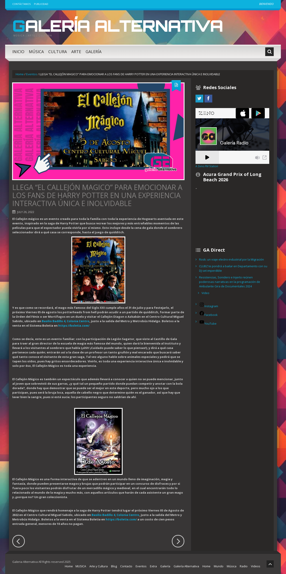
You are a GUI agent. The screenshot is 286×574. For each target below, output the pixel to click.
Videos (255, 566)
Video (205, 293)
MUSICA (81, 566)
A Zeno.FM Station (207, 166)
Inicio (18, 51)
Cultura (57, 51)
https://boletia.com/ (73, 326)
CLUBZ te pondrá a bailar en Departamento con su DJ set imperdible (233, 268)
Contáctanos (21, 4)
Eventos (31, 74)
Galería (93, 51)
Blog (114, 566)
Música (36, 51)
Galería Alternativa (119, 25)
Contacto (126, 566)
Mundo (218, 566)
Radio (244, 566)
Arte (76, 51)
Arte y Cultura (98, 566)
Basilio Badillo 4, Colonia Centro (65, 321)
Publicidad (41, 4)
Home (20, 74)
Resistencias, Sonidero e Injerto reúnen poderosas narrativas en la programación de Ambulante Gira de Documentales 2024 (229, 281)
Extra (153, 566)
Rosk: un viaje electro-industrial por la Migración (231, 259)
